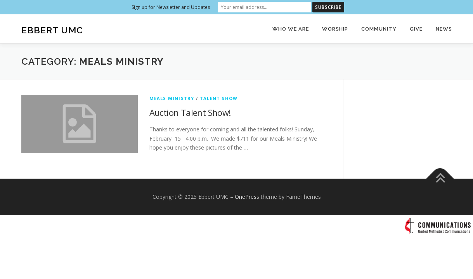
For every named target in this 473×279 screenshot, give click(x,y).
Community (379, 29)
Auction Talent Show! (190, 112)
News (444, 29)
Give (416, 29)
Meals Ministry (171, 98)
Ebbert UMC (52, 30)
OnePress (247, 196)
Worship (335, 29)
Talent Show (218, 98)
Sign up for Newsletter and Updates (171, 7)
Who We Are (290, 29)
